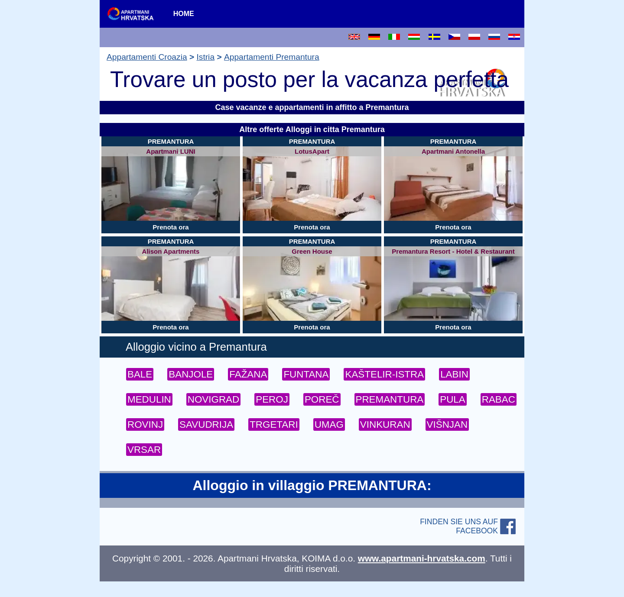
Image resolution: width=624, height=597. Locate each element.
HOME (183, 13)
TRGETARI (274, 424)
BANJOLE (191, 374)
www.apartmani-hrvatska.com (421, 558)
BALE (139, 374)
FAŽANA (248, 374)
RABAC (498, 399)
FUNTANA (305, 374)
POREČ (322, 399)
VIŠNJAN (447, 424)
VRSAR (144, 449)
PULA (452, 399)
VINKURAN (385, 424)
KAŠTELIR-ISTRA (384, 374)
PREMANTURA (390, 399)
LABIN (454, 374)
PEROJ (272, 399)
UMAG (329, 424)
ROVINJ (145, 424)
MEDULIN (149, 399)
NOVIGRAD (213, 399)
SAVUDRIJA (206, 424)
